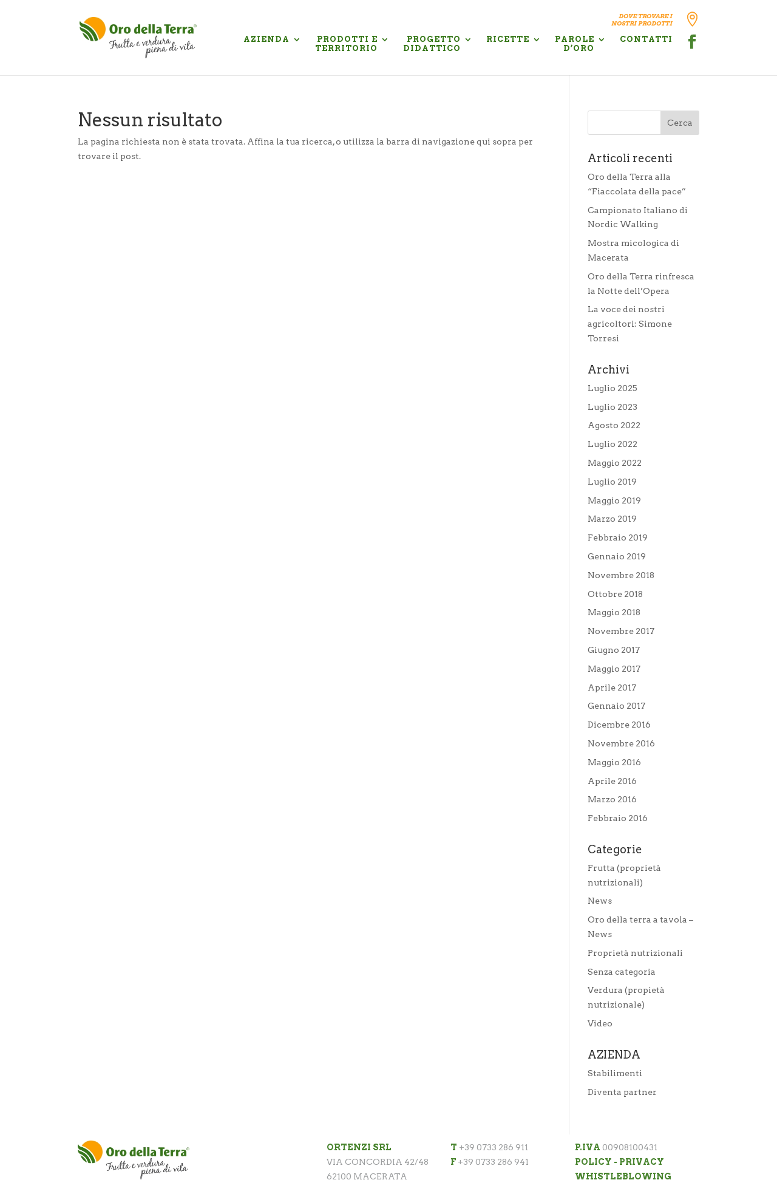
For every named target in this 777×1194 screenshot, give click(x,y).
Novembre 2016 (621, 743)
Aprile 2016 (612, 781)
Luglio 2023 (612, 407)
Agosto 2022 (614, 425)
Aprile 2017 (612, 687)
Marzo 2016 (612, 799)
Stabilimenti (615, 1073)
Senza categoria (622, 972)
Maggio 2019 (614, 500)
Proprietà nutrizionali (635, 953)
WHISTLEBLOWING (623, 1176)
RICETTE (507, 39)
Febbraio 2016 (618, 818)
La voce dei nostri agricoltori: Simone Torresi (630, 323)
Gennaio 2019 (617, 556)
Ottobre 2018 (615, 594)
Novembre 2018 (621, 575)
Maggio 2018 (614, 612)
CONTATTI (646, 39)
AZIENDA (266, 39)
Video (600, 1023)
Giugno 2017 (614, 650)
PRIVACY (641, 1162)
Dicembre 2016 (619, 724)
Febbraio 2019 (618, 537)
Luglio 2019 (612, 481)
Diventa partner (622, 1092)
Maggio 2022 (615, 463)
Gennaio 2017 (616, 706)
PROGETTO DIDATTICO (432, 44)
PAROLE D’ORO (574, 44)
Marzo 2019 (612, 519)
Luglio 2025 (612, 388)
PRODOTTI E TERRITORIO (346, 44)
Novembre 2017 (621, 631)
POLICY (593, 1162)
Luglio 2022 (612, 444)
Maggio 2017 (614, 669)
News (600, 901)
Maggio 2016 (614, 762)
